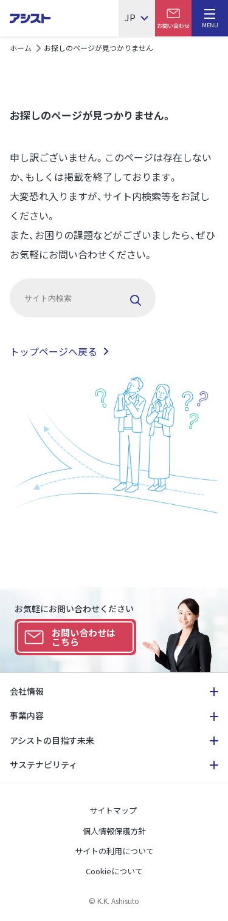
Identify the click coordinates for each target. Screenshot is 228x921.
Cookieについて (114, 871)
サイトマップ (113, 810)
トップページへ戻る (53, 351)
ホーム (21, 47)
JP (130, 18)
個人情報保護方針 (114, 831)
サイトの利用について (114, 851)
